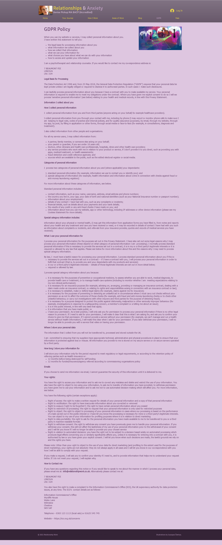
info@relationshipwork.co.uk (76, 472)
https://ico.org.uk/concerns (67, 519)
